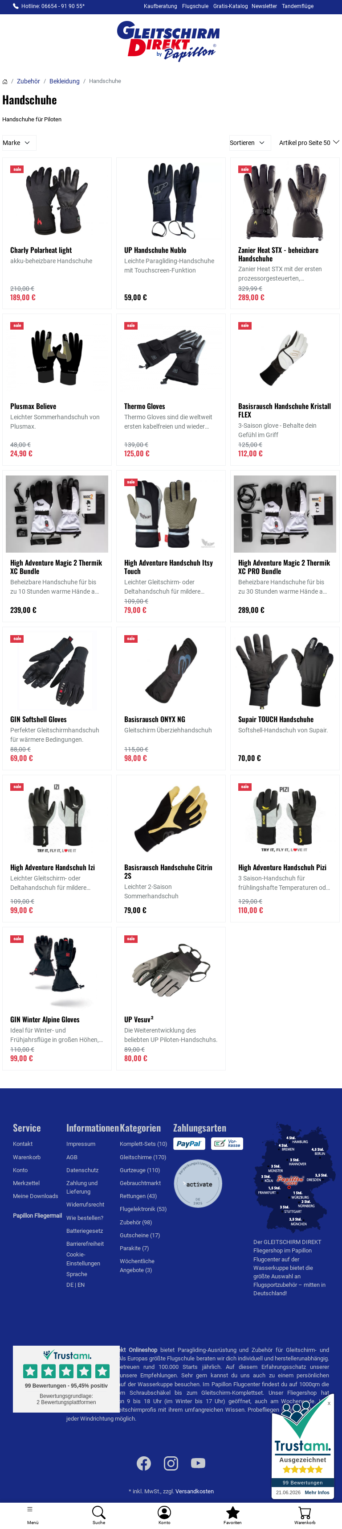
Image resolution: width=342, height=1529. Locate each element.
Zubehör (28, 81)
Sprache (76, 1274)
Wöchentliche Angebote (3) (137, 1265)
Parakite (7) (134, 1248)
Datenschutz (82, 1170)
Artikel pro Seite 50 (305, 142)
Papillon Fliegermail (37, 1215)
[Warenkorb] (305, 1516)
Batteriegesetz (84, 1230)
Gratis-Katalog (230, 6)
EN (81, 1284)
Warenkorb (27, 1157)
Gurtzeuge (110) (140, 1170)
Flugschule (195, 6)
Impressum (80, 1144)
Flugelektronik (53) (143, 1209)
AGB (71, 1157)
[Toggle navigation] (33, 1516)
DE (70, 1284)
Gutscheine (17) (140, 1235)
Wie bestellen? (84, 1218)
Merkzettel (26, 1183)
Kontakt (23, 1144)
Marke (11, 142)
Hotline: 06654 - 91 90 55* (53, 6)
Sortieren (242, 142)
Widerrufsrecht (85, 1204)
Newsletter (264, 6)
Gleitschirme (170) (143, 1157)
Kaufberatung (160, 6)
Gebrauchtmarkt (140, 1183)
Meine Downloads (35, 1196)
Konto (20, 1170)
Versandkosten (194, 1491)
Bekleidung (64, 81)
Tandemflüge (298, 6)
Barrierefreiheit (85, 1243)
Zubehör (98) (136, 1222)
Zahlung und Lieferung (82, 1187)
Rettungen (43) (138, 1196)
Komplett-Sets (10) (143, 1144)
